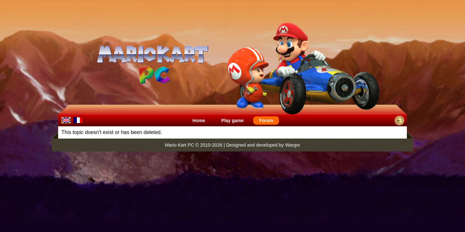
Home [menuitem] (198, 120)
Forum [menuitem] (266, 120)
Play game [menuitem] (232, 120)
